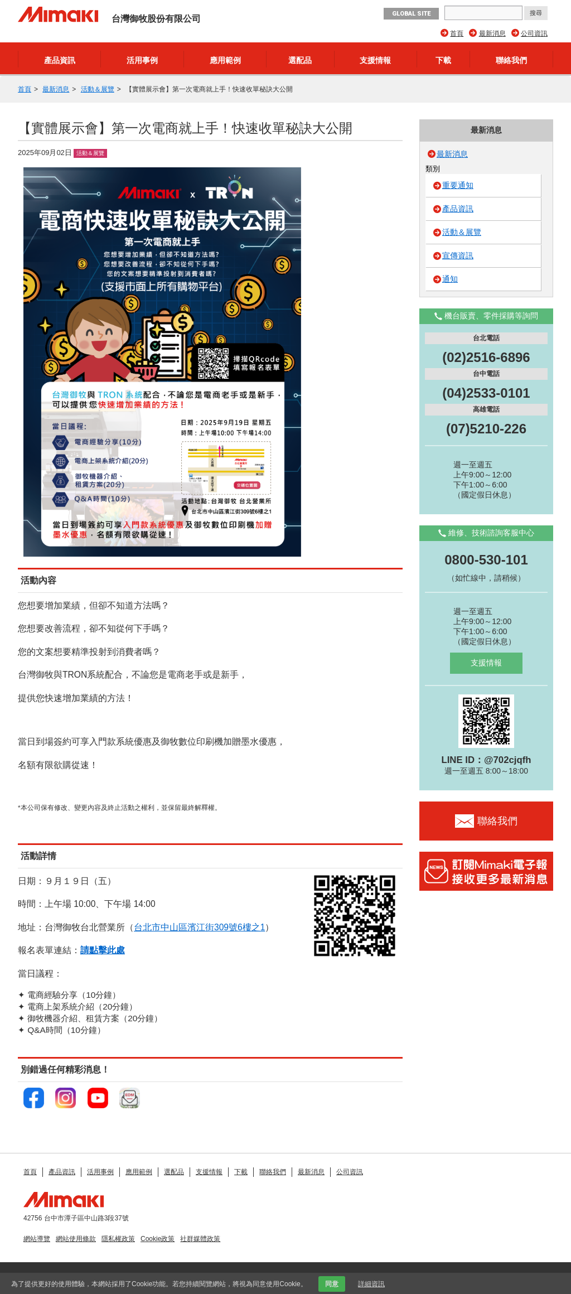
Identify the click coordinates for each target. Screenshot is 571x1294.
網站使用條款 (76, 1239)
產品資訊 (59, 60)
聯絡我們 (511, 60)
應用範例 (225, 60)
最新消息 (492, 33)
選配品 (300, 60)
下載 (443, 60)
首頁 (456, 33)
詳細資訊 (371, 1284)
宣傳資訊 (457, 255)
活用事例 (142, 60)
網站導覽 (36, 1239)
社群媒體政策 (200, 1239)
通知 (450, 278)
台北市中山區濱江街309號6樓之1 (199, 927)
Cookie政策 (158, 1239)
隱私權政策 (118, 1239)
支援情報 (375, 60)
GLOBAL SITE (411, 13)
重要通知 (457, 185)
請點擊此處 (102, 950)
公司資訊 (534, 33)
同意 (331, 1284)
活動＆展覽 (97, 89)
